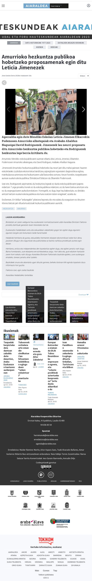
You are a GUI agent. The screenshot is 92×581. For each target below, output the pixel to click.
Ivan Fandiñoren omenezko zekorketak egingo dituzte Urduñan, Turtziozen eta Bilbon (68, 355)
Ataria (14, 555)
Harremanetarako (67, 481)
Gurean (46, 571)
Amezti (51, 552)
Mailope (50, 562)
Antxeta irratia (76, 552)
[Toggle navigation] (3, 6)
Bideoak (54, 47)
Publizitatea (42, 481)
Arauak (54, 481)
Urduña (66, 377)
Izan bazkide (12, 284)
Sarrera (14, 43)
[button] (83, 109)
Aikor (24, 552)
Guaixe (73, 559)
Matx (37, 571)
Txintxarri (30, 565)
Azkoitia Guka (43, 555)
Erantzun (84, 294)
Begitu (68, 555)
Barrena (57, 555)
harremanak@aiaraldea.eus (46, 435)
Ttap (55, 571)
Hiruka (28, 562)
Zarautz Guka (45, 565)
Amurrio (21, 209)
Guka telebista (14, 562)
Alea (42, 552)
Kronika (39, 562)
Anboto (61, 552)
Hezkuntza (8, 209)
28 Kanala (75, 565)
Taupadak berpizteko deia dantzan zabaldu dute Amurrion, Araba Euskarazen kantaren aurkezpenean (9, 357)
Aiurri (33, 552)
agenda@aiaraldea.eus (46, 443)
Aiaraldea (22, 394)
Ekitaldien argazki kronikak (71, 43)
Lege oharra (28, 481)
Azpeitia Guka (26, 555)
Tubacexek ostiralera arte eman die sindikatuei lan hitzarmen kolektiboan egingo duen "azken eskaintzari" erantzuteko (23, 361)
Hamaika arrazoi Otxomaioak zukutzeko (82, 348)
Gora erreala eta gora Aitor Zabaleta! (38, 354)
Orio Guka (16, 565)
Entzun (82, 76)
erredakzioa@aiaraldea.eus (46, 439)
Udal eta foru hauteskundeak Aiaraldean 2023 (46, 37)
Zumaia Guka (61, 565)
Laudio (41, 367)
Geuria (32, 559)
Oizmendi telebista (76, 562)
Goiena (43, 559)
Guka (82, 559)
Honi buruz (14, 481)
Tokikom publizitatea (46, 575)
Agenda (39, 47)
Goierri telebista (58, 559)
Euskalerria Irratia (16, 559)
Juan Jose (40, 364)
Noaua (61, 562)
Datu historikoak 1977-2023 (37, 43)
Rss (80, 481)
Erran (78, 555)
